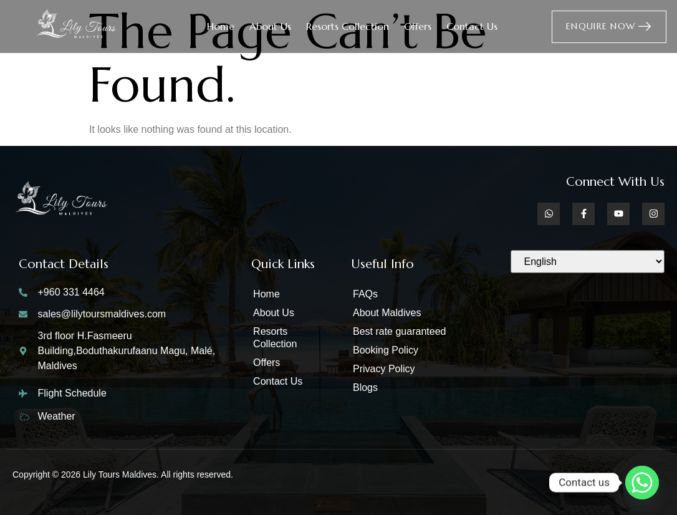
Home (220, 26)
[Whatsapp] (642, 482)
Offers (417, 26)
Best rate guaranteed (399, 331)
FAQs (365, 294)
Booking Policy (385, 350)
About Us (270, 26)
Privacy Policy (384, 368)
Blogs (365, 387)
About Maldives (387, 312)
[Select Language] (588, 261)
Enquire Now (609, 26)
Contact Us (471, 26)
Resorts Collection (347, 26)
